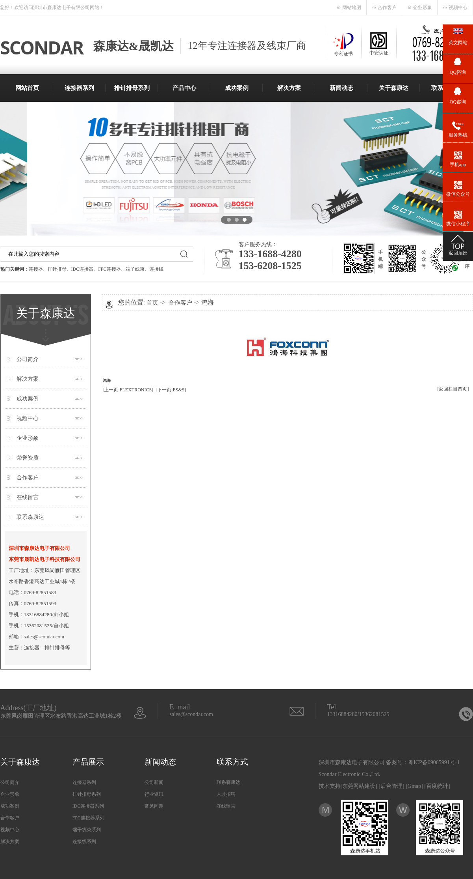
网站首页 (27, 88)
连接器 (36, 269)
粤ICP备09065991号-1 (434, 762)
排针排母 (57, 269)
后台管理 (391, 786)
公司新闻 (154, 782)
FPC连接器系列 (88, 818)
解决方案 (289, 88)
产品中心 (184, 88)
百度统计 (437, 786)
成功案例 (237, 88)
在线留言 (28, 497)
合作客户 (28, 478)
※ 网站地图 (348, 7)
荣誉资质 (28, 458)
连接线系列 (84, 841)
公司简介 (28, 359)
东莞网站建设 (358, 786)
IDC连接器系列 (88, 806)
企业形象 (28, 438)
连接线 (156, 269)
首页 (152, 302)
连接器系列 (79, 88)
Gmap (414, 786)
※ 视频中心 (455, 7)
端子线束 (135, 269)
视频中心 (28, 418)
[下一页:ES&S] (171, 390)
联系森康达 (30, 517)
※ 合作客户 (384, 7)
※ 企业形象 (419, 7)
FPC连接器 (109, 269)
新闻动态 (341, 88)
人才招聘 (226, 794)
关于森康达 (393, 88)
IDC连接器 (82, 269)
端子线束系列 (86, 829)
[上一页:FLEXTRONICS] (128, 390)
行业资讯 (154, 794)
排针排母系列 (132, 88)
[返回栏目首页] (453, 389)
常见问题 (154, 806)
